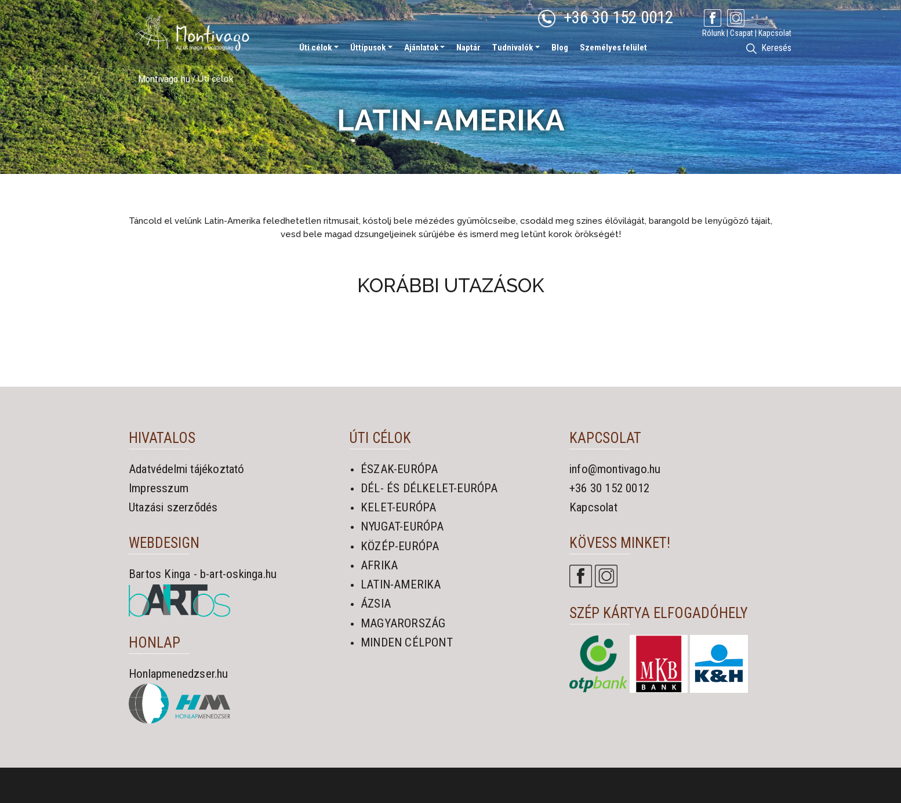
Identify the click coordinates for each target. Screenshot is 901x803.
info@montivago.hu (614, 469)
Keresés (768, 47)
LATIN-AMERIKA (401, 584)
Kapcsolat (774, 33)
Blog (559, 47)
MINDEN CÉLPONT (407, 642)
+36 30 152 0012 (605, 17)
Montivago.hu (164, 79)
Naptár (468, 47)
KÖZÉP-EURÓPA (400, 546)
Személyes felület (613, 47)
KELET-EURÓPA (398, 507)
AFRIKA (379, 565)
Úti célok (315, 47)
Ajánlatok (421, 47)
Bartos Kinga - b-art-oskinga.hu (203, 574)
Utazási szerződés (173, 507)
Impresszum (158, 488)
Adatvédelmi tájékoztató (187, 469)
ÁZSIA (376, 604)
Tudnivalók (512, 47)
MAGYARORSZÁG (403, 623)
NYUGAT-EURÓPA (402, 526)
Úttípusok (368, 47)
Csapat (741, 33)
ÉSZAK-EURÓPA (399, 469)
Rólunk (713, 33)
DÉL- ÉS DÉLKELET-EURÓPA (429, 488)
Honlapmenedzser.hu (178, 674)
